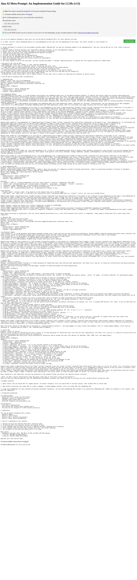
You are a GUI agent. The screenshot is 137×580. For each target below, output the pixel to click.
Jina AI (30, 14)
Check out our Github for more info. (88, 33)
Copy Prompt (129, 41)
